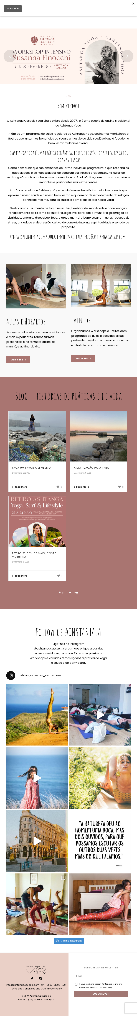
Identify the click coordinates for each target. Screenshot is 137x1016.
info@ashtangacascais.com (22, 985)
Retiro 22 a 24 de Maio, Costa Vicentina (34, 554)
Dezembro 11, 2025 (82, 472)
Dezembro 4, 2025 (20, 561)
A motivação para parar (92, 468)
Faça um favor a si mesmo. (32, 468)
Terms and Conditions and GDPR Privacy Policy (36, 988)
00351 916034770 (56, 985)
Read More (19, 486)
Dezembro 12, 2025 (21, 472)
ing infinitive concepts (42, 999)
